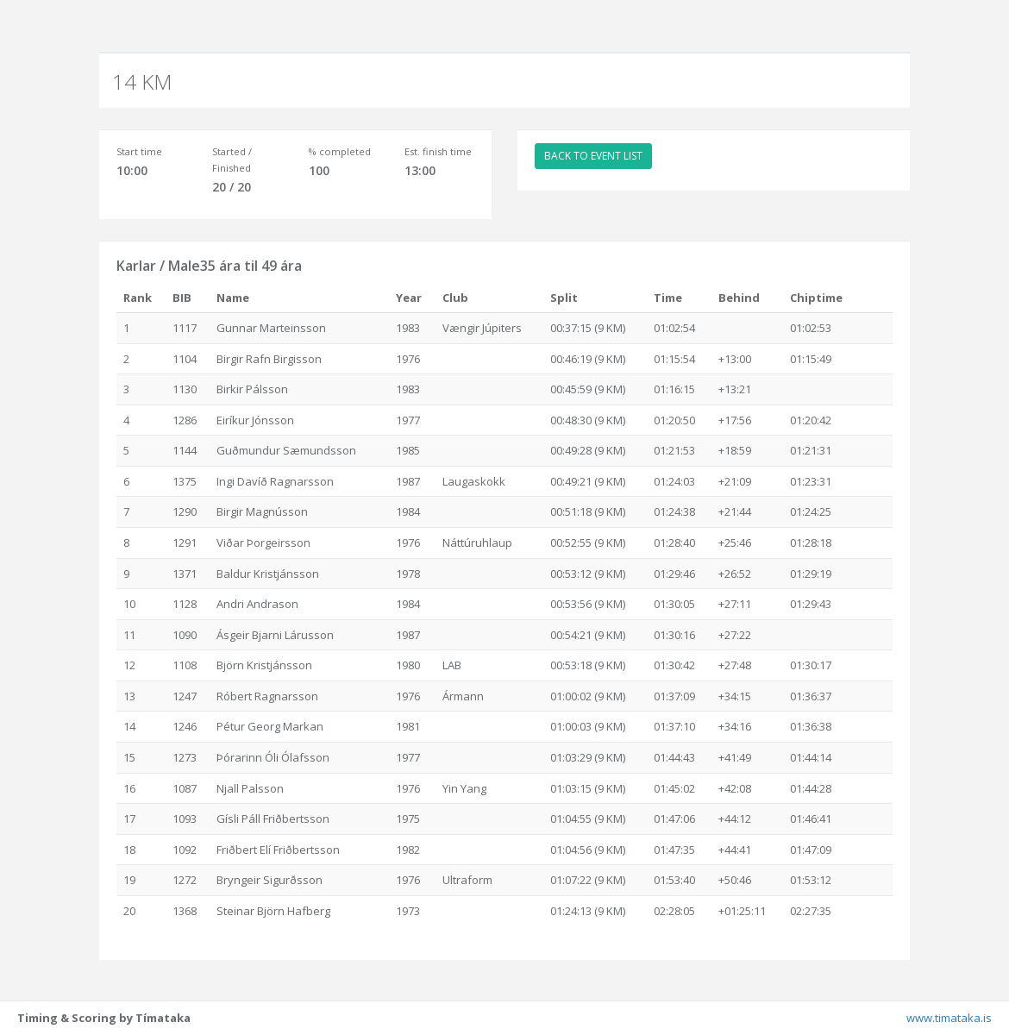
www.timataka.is (949, 1018)
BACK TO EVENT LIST (593, 155)
